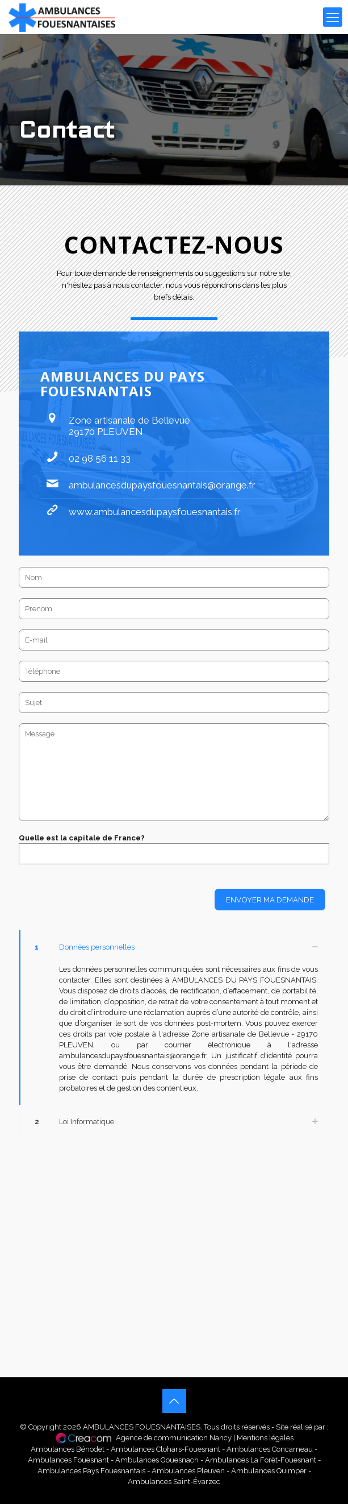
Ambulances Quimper (269, 1470)
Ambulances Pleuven (188, 1470)
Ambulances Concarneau (270, 1449)
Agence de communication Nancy (174, 1437)
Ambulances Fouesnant (68, 1460)
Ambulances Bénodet (68, 1449)
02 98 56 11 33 (100, 458)
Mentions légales (265, 1437)
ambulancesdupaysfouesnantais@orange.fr (162, 485)
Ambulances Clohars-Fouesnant (166, 1449)
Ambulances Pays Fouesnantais (91, 1470)
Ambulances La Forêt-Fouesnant (260, 1460)
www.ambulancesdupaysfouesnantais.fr (155, 511)
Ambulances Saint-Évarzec (174, 1481)
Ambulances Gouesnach (157, 1460)
